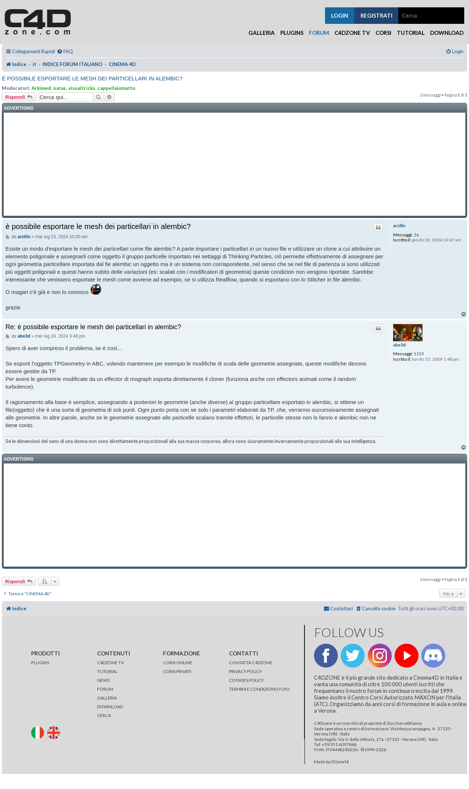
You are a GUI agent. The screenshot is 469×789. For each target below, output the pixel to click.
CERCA (104, 715)
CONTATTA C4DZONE (251, 662)
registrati (376, 15)
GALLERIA (107, 698)
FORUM (105, 689)
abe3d (399, 345)
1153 (419, 353)
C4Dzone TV (352, 32)
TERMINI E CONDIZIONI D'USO (259, 689)
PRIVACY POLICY (245, 671)
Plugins (291, 32)
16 (416, 234)
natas (59, 88)
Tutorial (411, 32)
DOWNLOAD (110, 706)
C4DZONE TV (110, 662)
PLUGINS (40, 662)
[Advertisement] (234, 164)
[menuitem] (65, 51)
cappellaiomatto (116, 88)
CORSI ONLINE (177, 662)
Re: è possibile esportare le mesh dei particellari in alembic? (93, 327)
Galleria (261, 32)
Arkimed (41, 88)
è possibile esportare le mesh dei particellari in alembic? (92, 78)
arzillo (399, 225)
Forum (319, 32)
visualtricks (81, 88)
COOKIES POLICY (246, 680)
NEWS (103, 680)
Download (447, 32)
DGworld (340, 761)
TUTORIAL (107, 671)
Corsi (383, 32)
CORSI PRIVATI (177, 671)
